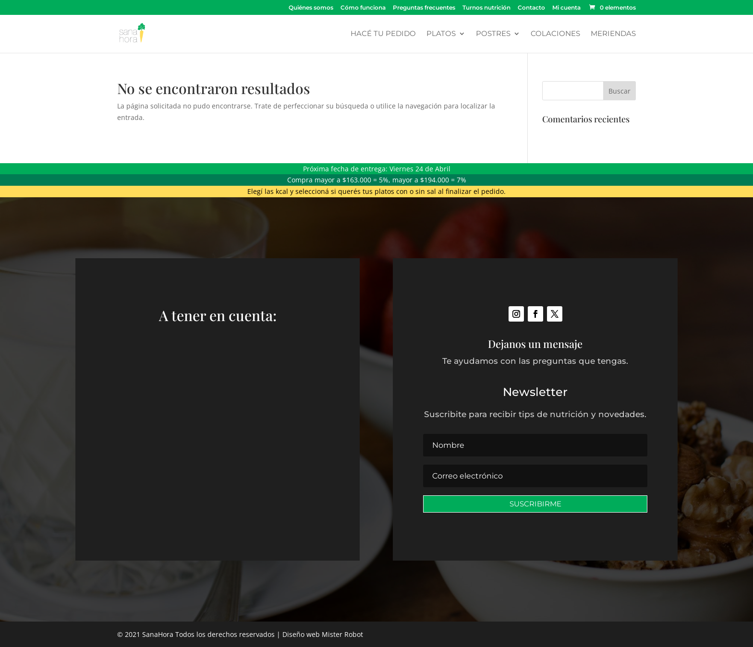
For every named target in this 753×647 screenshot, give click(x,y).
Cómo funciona (363, 8)
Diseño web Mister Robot (322, 634)
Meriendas (613, 34)
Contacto (531, 8)
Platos (441, 34)
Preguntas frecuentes (424, 8)
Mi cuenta (566, 8)
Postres (493, 34)
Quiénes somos (311, 8)
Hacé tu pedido (383, 34)
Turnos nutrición (486, 8)
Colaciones (555, 34)
